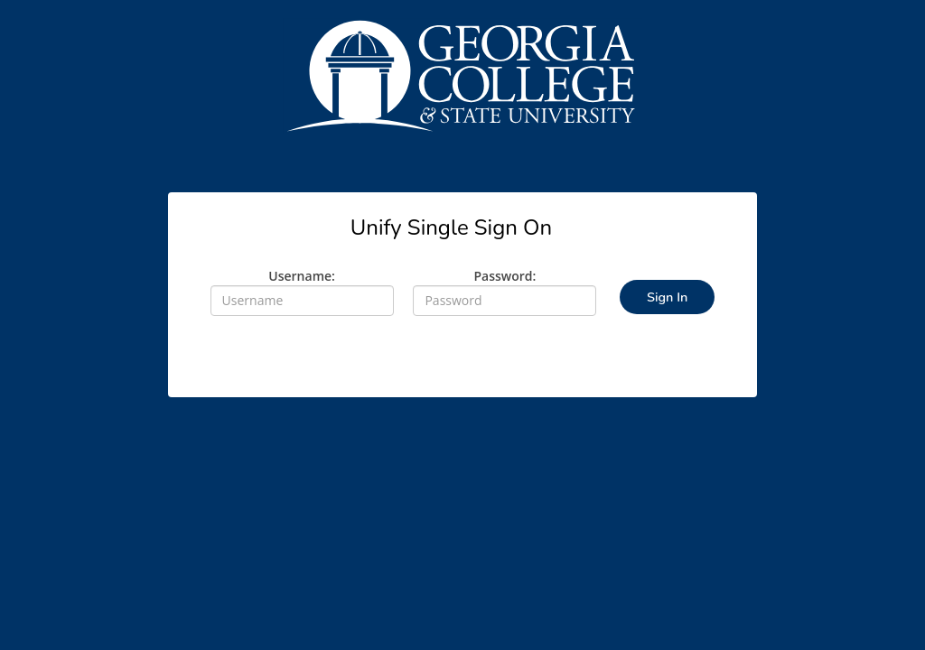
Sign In (667, 297)
